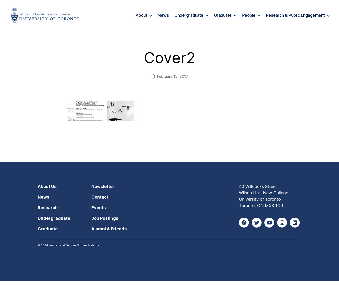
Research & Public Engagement (295, 17)
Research (48, 211)
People (248, 17)
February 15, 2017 (172, 80)
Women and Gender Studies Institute (74, 249)
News (163, 17)
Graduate (223, 17)
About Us (47, 190)
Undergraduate (189, 17)
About (141, 17)
